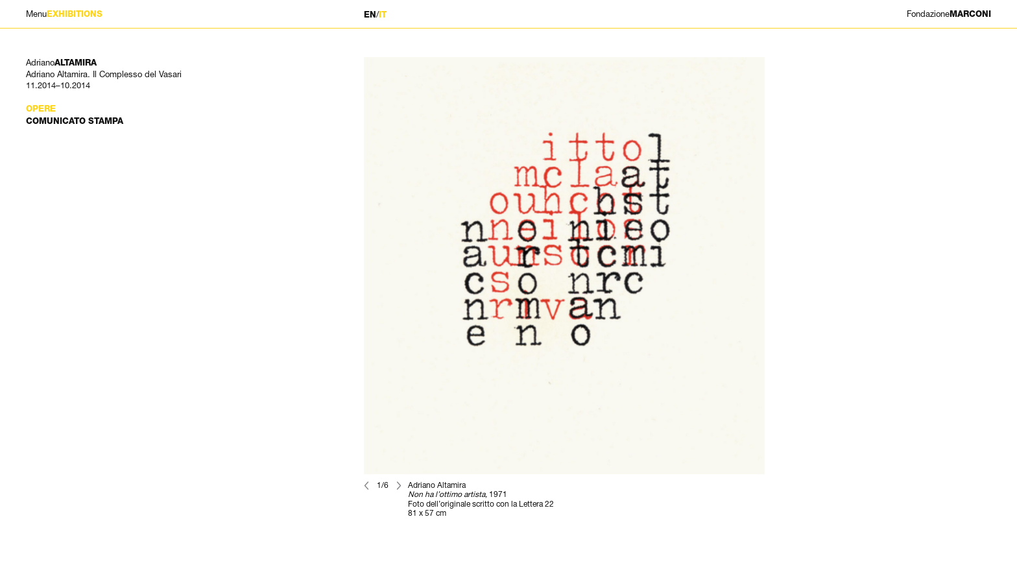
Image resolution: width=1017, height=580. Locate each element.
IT (383, 14)
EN (370, 14)
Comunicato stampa (74, 121)
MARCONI (949, 14)
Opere (41, 109)
